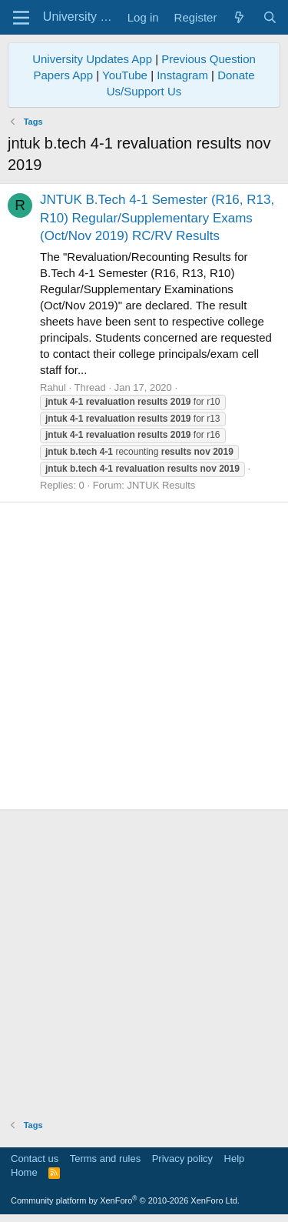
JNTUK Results (161, 485)
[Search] (270, 17)
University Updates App (92, 58)
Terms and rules (105, 1158)
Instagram (182, 75)
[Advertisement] (144, 656)
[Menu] (21, 17)
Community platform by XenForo (125, 1200)
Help (234, 1158)
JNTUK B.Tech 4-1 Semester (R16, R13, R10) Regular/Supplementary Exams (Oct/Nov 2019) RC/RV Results (157, 218)
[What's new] (239, 17)
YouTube (124, 75)
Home (24, 1172)
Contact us (34, 1158)
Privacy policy (182, 1158)
